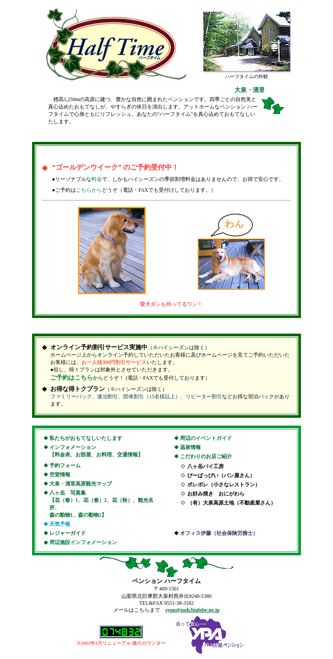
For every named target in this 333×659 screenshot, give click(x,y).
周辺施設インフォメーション (83, 542)
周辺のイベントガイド (206, 438)
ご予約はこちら (71, 377)
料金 (96, 179)
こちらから (89, 190)
